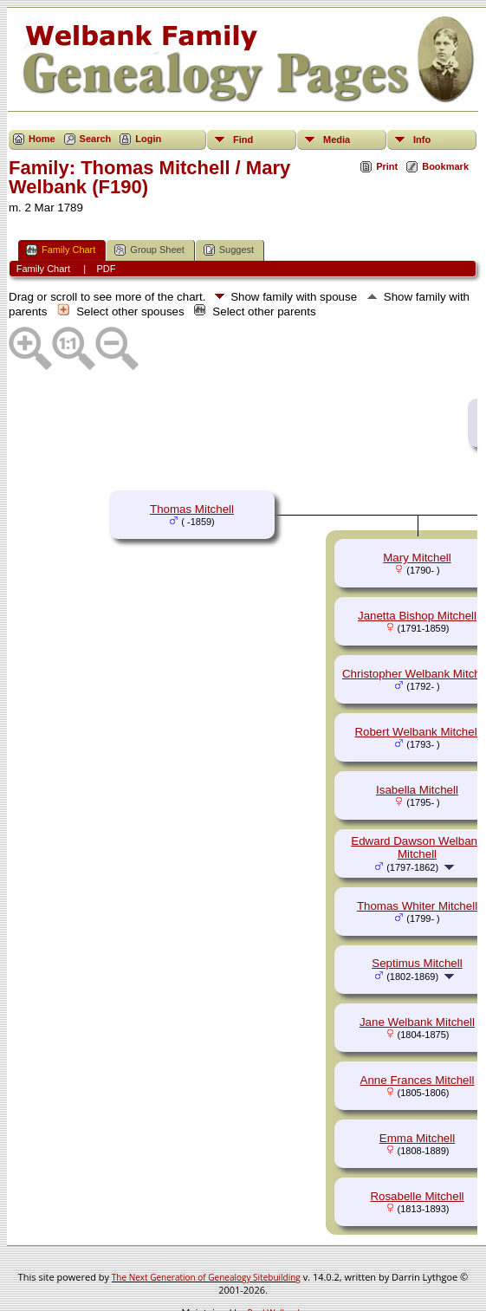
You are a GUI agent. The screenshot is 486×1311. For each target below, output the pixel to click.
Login (148, 138)
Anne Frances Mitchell (417, 1080)
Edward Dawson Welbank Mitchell (417, 847)
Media (336, 139)
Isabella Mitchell (417, 789)
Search (96, 138)
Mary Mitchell (417, 557)
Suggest (229, 249)
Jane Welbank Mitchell (417, 1022)
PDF (105, 268)
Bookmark (445, 166)
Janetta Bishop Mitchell (417, 615)
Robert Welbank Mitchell (416, 731)
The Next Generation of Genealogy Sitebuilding (206, 1277)
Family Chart (60, 249)
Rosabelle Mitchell (416, 1196)
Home (42, 138)
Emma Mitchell (417, 1138)
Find (243, 139)
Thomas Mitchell (192, 509)
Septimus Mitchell (417, 963)
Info (422, 139)
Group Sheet (149, 249)
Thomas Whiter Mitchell (417, 905)
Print (387, 166)
